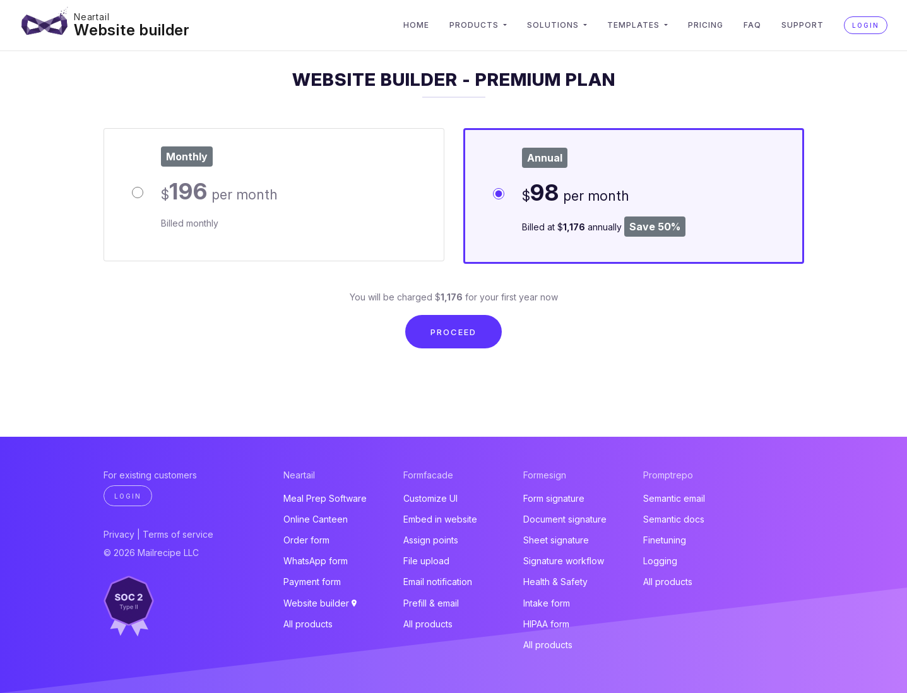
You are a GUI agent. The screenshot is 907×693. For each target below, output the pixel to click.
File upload (426, 560)
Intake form (546, 603)
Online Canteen (315, 519)
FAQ (752, 25)
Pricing (705, 25)
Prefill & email (431, 603)
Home (416, 25)
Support (802, 25)
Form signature (553, 498)
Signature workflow (563, 560)
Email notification (437, 581)
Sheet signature (556, 540)
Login (865, 25)
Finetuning (664, 540)
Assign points (430, 540)
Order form (306, 540)
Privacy (119, 534)
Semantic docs (673, 519)
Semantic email (674, 498)
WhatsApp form (315, 560)
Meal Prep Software (325, 498)
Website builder (132, 30)
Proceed (453, 332)
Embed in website (440, 519)
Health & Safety (555, 581)
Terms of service (178, 534)
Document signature (565, 519)
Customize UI (430, 498)
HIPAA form (546, 624)
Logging (660, 560)
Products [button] (475, 25)
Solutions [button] (554, 25)
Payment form (312, 581)
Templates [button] (634, 25)
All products (308, 624)
